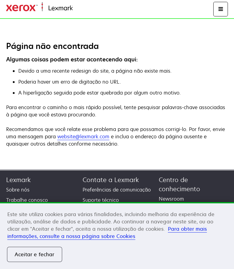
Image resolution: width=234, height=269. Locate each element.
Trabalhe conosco (27, 200)
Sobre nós (18, 189)
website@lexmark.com (83, 136)
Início (78, 8)
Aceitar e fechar (35, 254)
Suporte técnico (101, 200)
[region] (117, 235)
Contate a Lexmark (111, 180)
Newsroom (171, 198)
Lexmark (18, 180)
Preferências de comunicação (117, 189)
